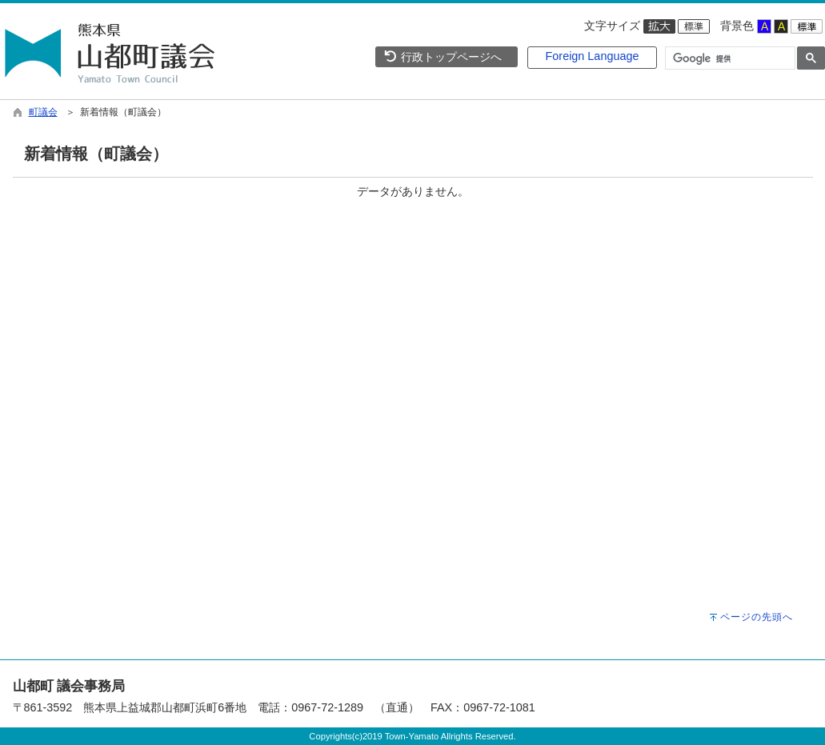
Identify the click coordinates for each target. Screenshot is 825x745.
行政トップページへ (442, 56)
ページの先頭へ (756, 617)
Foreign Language (592, 56)
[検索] (728, 58)
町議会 (43, 112)
